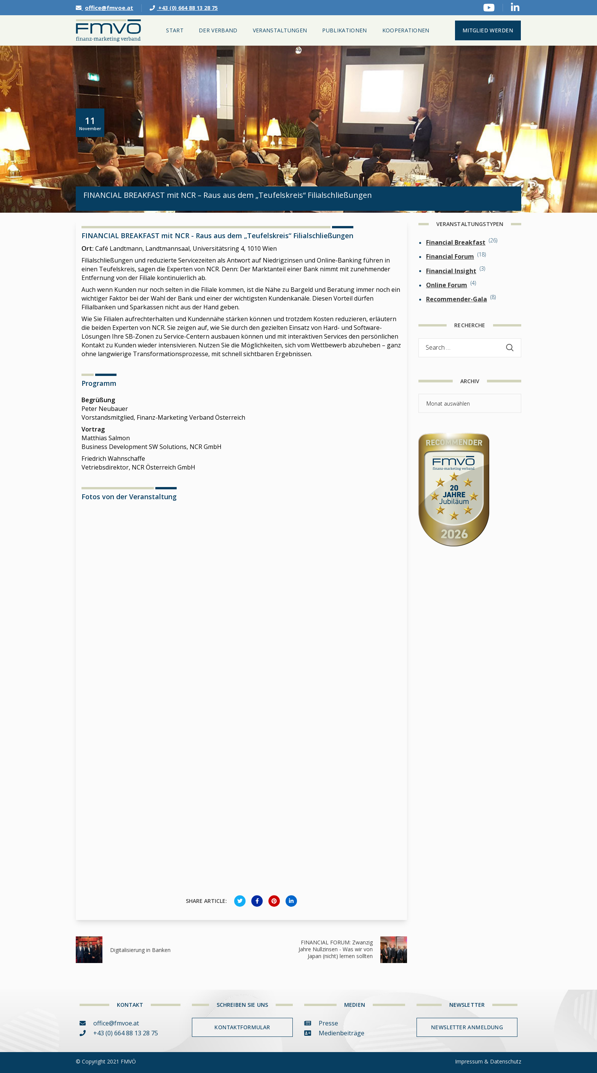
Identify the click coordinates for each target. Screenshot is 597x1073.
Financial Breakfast (455, 242)
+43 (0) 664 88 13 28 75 (184, 7)
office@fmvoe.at (104, 7)
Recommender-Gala (456, 299)
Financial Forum (450, 256)
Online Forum (446, 285)
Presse (321, 1023)
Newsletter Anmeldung (467, 1027)
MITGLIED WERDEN (488, 30)
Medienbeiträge (334, 1033)
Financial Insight (451, 271)
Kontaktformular (242, 1027)
